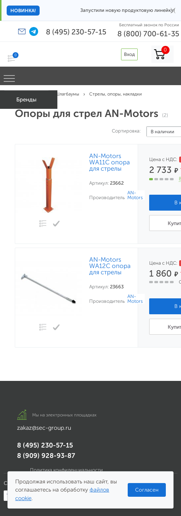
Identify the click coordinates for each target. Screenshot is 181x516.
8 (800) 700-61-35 (148, 33)
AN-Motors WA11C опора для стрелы (109, 162)
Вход (129, 54)
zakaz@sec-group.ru (44, 427)
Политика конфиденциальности (66, 470)
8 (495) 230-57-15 (76, 31)
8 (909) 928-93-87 (46, 456)
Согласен (146, 490)
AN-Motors (135, 195)
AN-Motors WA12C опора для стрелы (110, 266)
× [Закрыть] (173, 10)
